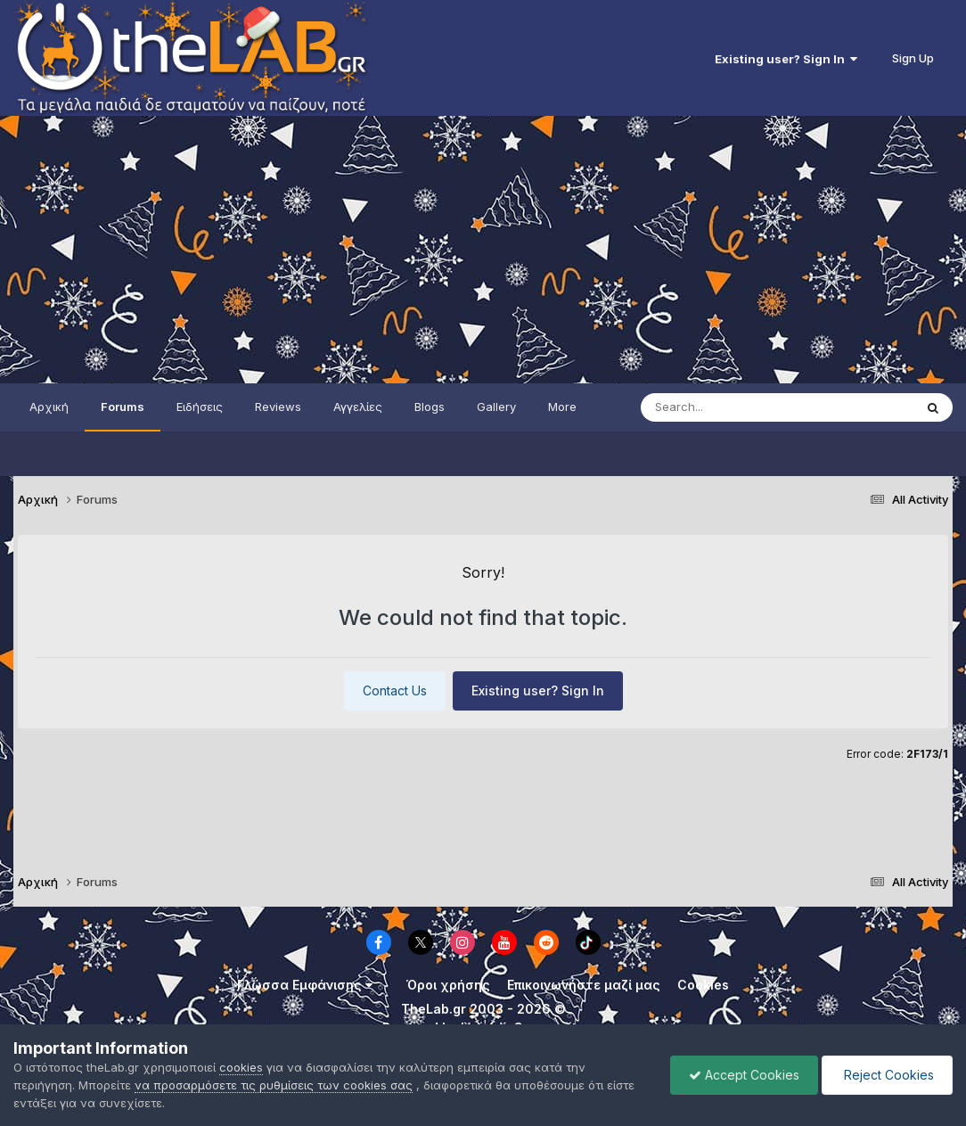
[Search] (741, 407)
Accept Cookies (744, 1074)
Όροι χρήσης (448, 984)
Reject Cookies (887, 1074)
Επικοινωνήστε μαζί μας (583, 984)
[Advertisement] (483, 249)
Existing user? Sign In (786, 59)
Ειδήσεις (199, 406)
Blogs (429, 406)
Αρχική (49, 406)
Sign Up (913, 58)
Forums (122, 406)
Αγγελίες (357, 406)
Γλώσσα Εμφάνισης (304, 984)
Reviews (278, 406)
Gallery (496, 406)
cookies (241, 1067)
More (562, 406)
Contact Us (395, 690)
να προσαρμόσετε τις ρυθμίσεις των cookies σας (274, 1085)
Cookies (703, 984)
